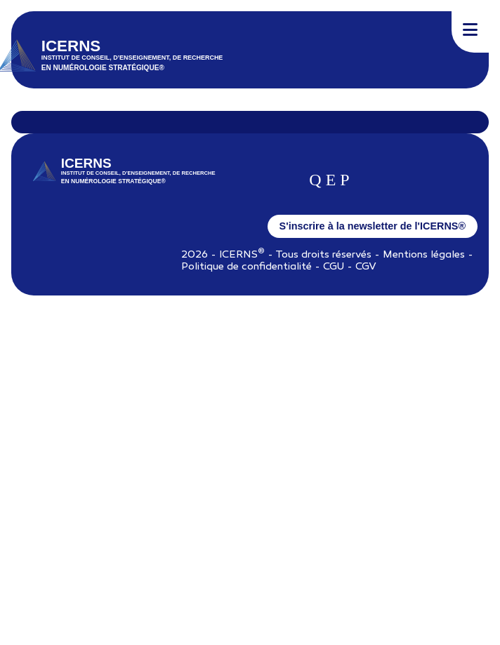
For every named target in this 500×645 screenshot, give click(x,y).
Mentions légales (424, 255)
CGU (333, 267)
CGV (365, 267)
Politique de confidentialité (246, 267)
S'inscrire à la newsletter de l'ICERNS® (372, 226)
